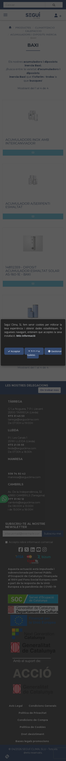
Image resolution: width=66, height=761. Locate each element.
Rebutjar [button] (34, 351)
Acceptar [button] (14, 351)
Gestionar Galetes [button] (44, 353)
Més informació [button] (25, 335)
